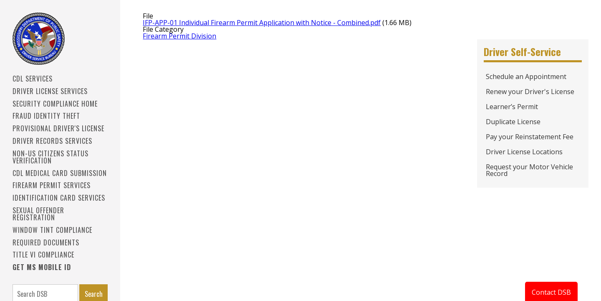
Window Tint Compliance (52, 230)
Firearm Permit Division (179, 36)
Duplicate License (513, 121)
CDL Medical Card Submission (60, 173)
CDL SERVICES (33, 79)
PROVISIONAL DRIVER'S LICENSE (58, 128)
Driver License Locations (524, 151)
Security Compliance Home (55, 104)
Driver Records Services (52, 141)
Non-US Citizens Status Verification (50, 157)
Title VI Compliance (43, 255)
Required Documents (46, 242)
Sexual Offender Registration (38, 213)
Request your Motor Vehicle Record (529, 170)
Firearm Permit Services (52, 185)
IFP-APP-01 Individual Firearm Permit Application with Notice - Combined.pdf (262, 22)
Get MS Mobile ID (42, 267)
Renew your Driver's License (530, 91)
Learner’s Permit (512, 106)
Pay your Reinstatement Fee (529, 136)
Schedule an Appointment (526, 76)
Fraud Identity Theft (46, 116)
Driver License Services (50, 91)
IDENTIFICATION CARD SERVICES (59, 198)
